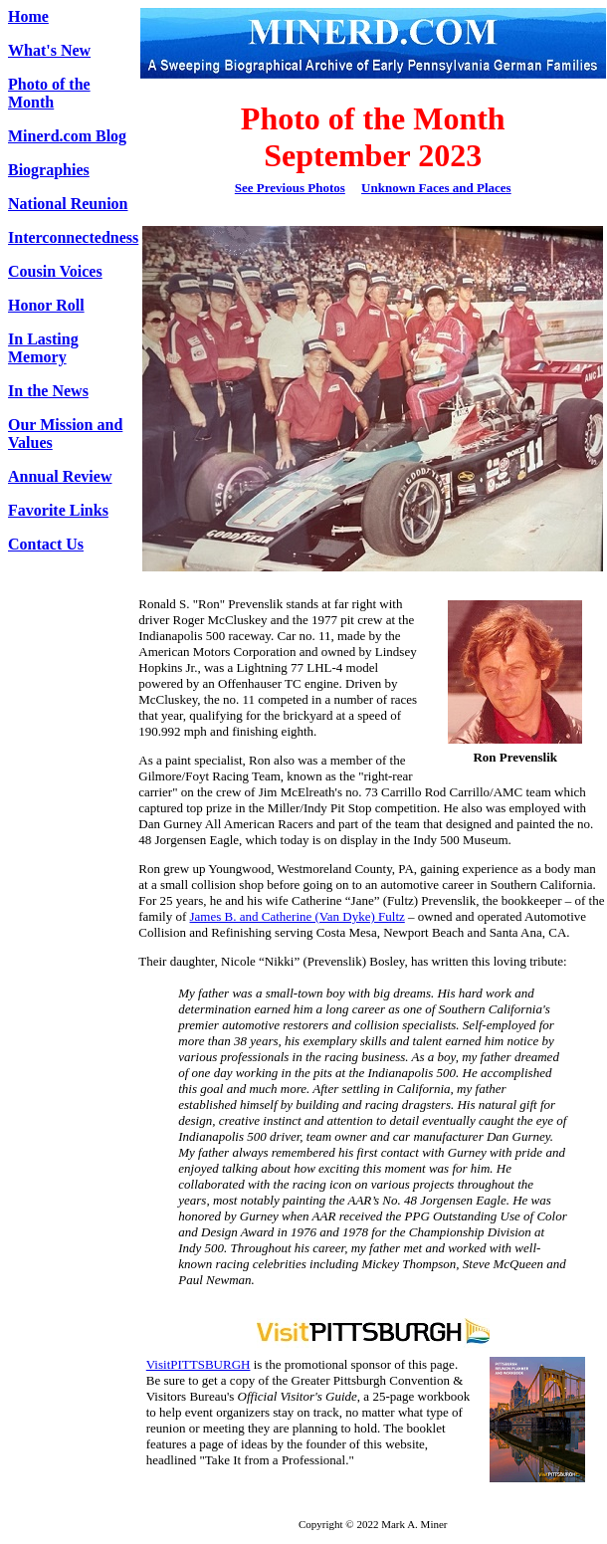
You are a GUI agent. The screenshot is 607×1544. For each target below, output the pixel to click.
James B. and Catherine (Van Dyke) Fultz (297, 916)
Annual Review (59, 476)
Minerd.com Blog (67, 135)
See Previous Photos (290, 187)
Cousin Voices (55, 271)
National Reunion (67, 203)
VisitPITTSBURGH (198, 1364)
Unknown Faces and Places (436, 187)
